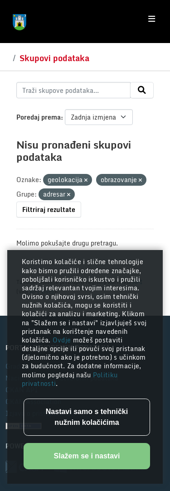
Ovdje (63, 340)
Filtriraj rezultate (48, 209)
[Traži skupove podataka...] (73, 90)
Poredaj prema (38, 117)
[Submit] (142, 90)
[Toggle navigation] (151, 19)
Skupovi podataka (54, 58)
